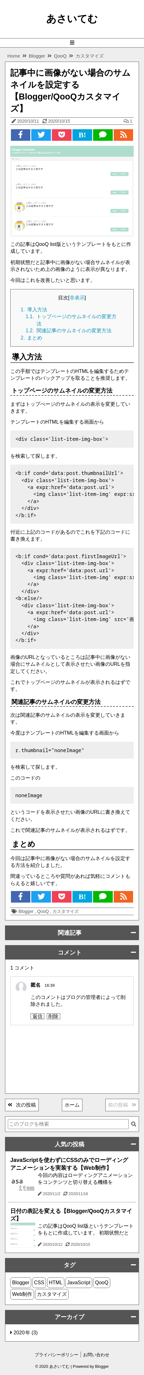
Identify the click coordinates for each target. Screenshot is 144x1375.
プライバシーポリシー (56, 1354)
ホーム (72, 1105)
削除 (53, 1016)
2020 (19, 1332)
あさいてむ (72, 18)
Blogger (26, 911)
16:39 (50, 985)
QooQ (43, 911)
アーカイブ (69, 1317)
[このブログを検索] (68, 1124)
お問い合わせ (96, 1354)
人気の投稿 (69, 1144)
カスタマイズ (65, 911)
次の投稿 (22, 1105)
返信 (37, 1016)
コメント (70, 952)
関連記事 (70, 932)
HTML (55, 1282)
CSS (39, 1282)
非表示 (77, 297)
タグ (70, 1265)
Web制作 (22, 1294)
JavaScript (79, 1282)
